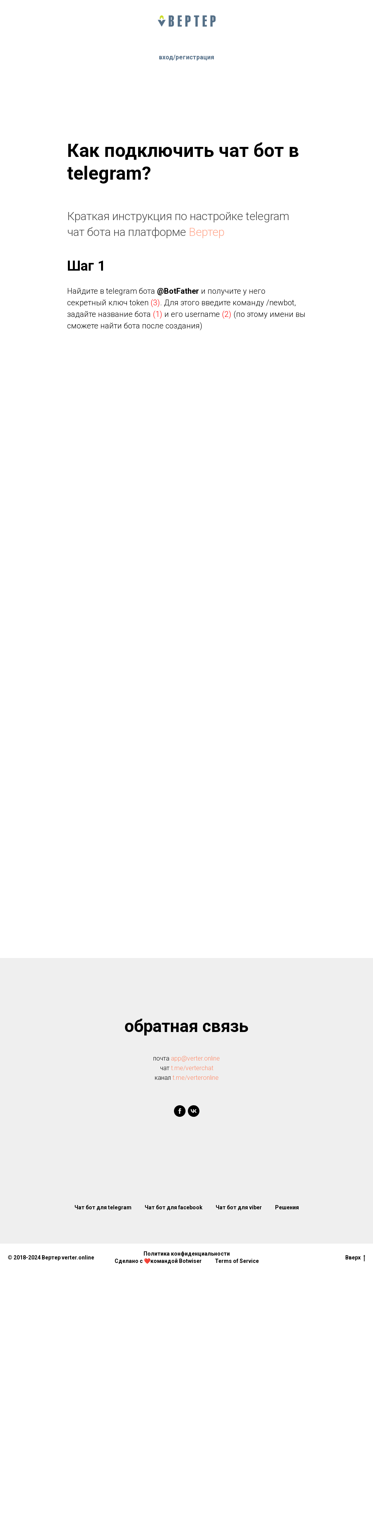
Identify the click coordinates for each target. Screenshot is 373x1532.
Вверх (355, 1257)
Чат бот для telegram (103, 1207)
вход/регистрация (186, 57)
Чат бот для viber (239, 1207)
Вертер (206, 232)
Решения (287, 1207)
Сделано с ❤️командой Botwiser (158, 1261)
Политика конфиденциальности (186, 1254)
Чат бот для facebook (174, 1207)
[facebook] (180, 1111)
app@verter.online (195, 1058)
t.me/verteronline (195, 1077)
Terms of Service (237, 1261)
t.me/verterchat (192, 1068)
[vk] (193, 1111)
